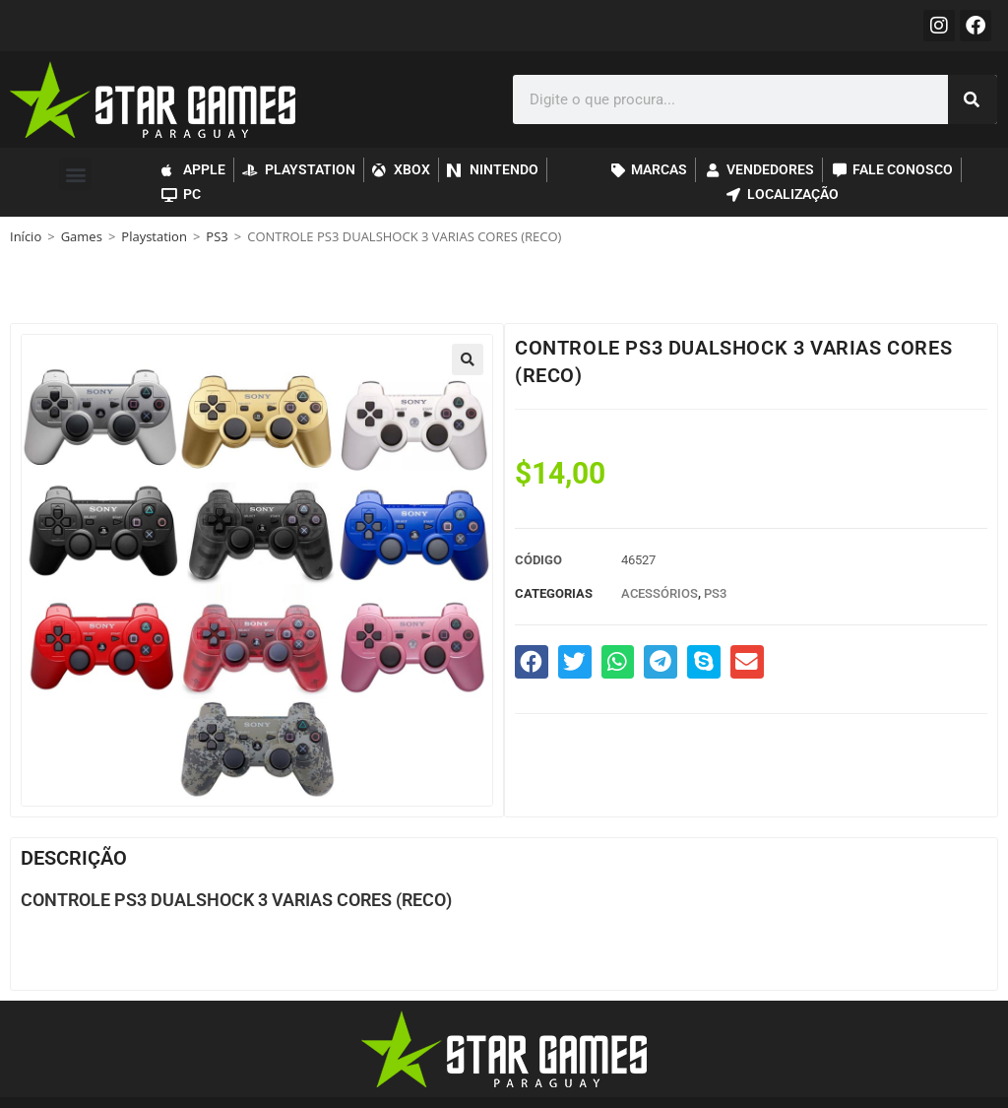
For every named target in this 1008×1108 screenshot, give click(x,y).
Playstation (154, 236)
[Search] (972, 99)
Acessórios (659, 593)
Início (25, 236)
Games (81, 236)
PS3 (216, 236)
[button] (75, 174)
